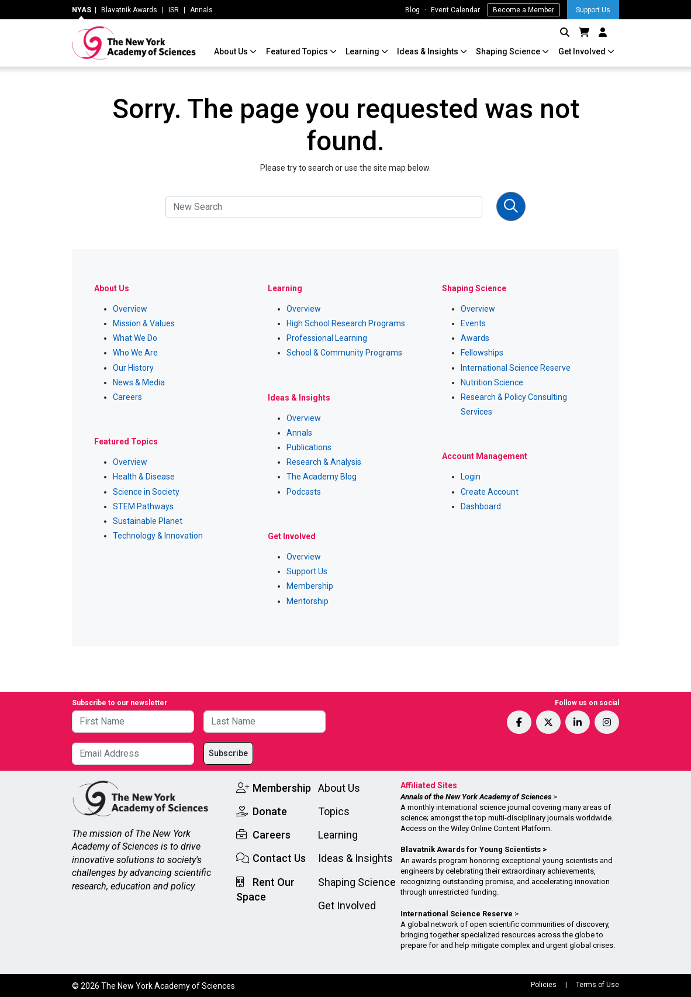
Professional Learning (326, 338)
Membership (309, 586)
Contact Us (279, 858)
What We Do (135, 338)
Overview (130, 308)
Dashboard (481, 506)
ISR (173, 10)
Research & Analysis (323, 462)
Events (473, 323)
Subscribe (228, 753)
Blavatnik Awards (129, 10)
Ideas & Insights (428, 51)
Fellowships (482, 352)
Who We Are (135, 352)
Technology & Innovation (158, 535)
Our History (133, 367)
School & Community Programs (344, 352)
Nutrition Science (492, 382)
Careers (127, 397)
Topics (334, 811)
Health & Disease (144, 476)
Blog (412, 10)
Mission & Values (144, 323)
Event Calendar (455, 10)
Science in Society (146, 491)
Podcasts (303, 491)
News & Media (139, 382)
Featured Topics (298, 51)
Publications (308, 447)
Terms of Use (597, 985)
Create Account (490, 491)
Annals (201, 10)
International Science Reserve (516, 367)
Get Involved (582, 51)
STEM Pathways (143, 506)
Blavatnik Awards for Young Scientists (470, 849)
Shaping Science (509, 51)
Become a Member (523, 10)
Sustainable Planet (147, 521)
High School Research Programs (345, 323)
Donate (270, 811)
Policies (544, 985)
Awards (475, 338)
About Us (232, 51)
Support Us (593, 10)
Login (471, 476)
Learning (363, 51)
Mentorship (307, 601)
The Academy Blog (321, 476)
